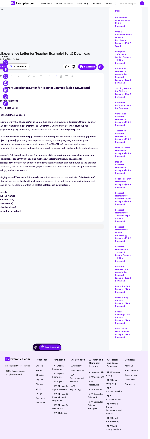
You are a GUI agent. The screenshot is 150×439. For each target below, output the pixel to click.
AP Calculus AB (96, 372)
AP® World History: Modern (113, 427)
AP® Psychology (75, 388)
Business (40, 398)
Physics (39, 379)
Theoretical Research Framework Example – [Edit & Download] (123, 136)
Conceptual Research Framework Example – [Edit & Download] (123, 119)
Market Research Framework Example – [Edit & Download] (123, 167)
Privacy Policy (131, 370)
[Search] (142, 3)
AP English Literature (58, 375)
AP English (59, 359)
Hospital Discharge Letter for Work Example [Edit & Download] (123, 317)
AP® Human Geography (112, 382)
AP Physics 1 (59, 381)
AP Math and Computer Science (96, 363)
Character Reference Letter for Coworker (123, 105)
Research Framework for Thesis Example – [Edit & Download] (122, 215)
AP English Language (58, 367)
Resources (41, 359)
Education (40, 403)
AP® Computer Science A (95, 395)
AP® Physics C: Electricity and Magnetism (60, 397)
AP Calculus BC (96, 377)
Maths (39, 370)
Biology (39, 384)
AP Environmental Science (77, 378)
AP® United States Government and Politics (114, 409)
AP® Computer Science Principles (95, 405)
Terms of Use (131, 375)
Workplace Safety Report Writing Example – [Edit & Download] (123, 57)
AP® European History (113, 374)
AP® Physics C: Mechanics (60, 407)
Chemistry (40, 375)
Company (130, 359)
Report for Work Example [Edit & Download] (122, 289)
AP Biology (76, 366)
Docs (117, 11)
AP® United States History (112, 420)
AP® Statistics (60, 413)
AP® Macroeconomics (114, 389)
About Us (129, 366)
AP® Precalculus (93, 383)
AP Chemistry (77, 370)
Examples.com (18, 371)
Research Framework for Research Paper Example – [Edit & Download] (123, 198)
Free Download (52, 347)
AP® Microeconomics (113, 397)
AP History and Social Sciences (112, 363)
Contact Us (130, 384)
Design (39, 393)
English (39, 366)
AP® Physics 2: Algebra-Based (60, 388)
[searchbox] (127, 3)
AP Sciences (78, 359)
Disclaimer (130, 379)
